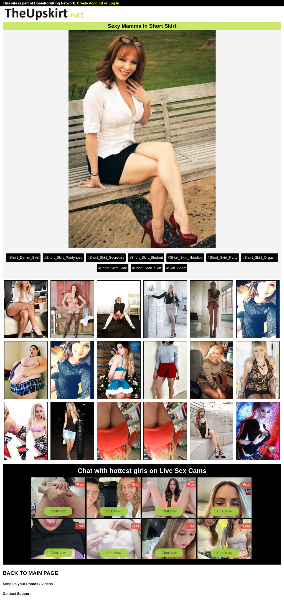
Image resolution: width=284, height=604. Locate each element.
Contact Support (17, 594)
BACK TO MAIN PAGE (30, 573)
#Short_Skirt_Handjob (185, 257)
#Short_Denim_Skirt (23, 257)
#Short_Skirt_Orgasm (259, 257)
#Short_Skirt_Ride (112, 268)
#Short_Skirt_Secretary (105, 257)
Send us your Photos (20, 584)
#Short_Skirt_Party (222, 257)
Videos (47, 584)
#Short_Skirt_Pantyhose (63, 257)
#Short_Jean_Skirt (146, 268)
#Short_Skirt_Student (146, 257)
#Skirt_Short (176, 268)
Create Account (90, 3)
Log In (113, 3)
